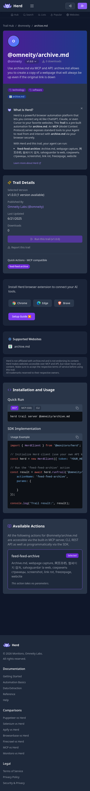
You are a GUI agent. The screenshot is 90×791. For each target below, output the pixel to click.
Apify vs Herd (11, 729)
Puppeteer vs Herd (14, 718)
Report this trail (19, 247)
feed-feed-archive (18, 266)
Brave (64, 303)
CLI (38, 407)
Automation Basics (14, 682)
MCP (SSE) (26, 407)
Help (6, 700)
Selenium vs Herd (13, 723)
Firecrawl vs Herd (13, 741)
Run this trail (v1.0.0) (45, 239)
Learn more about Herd (27, 163)
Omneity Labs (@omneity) (26, 207)
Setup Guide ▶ (21, 316)
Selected (72, 555)
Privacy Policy (11, 777)
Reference (9, 694)
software (36, 89)
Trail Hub (8, 25)
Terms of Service (13, 771)
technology (16, 89)
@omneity (24, 25)
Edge (42, 303)
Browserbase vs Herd (16, 735)
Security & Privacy (14, 783)
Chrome (19, 303)
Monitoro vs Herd (13, 753)
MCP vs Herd (11, 747)
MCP (14, 407)
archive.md (16, 96)
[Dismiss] (81, 108)
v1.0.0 (32, 61)
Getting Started (12, 676)
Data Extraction (12, 688)
